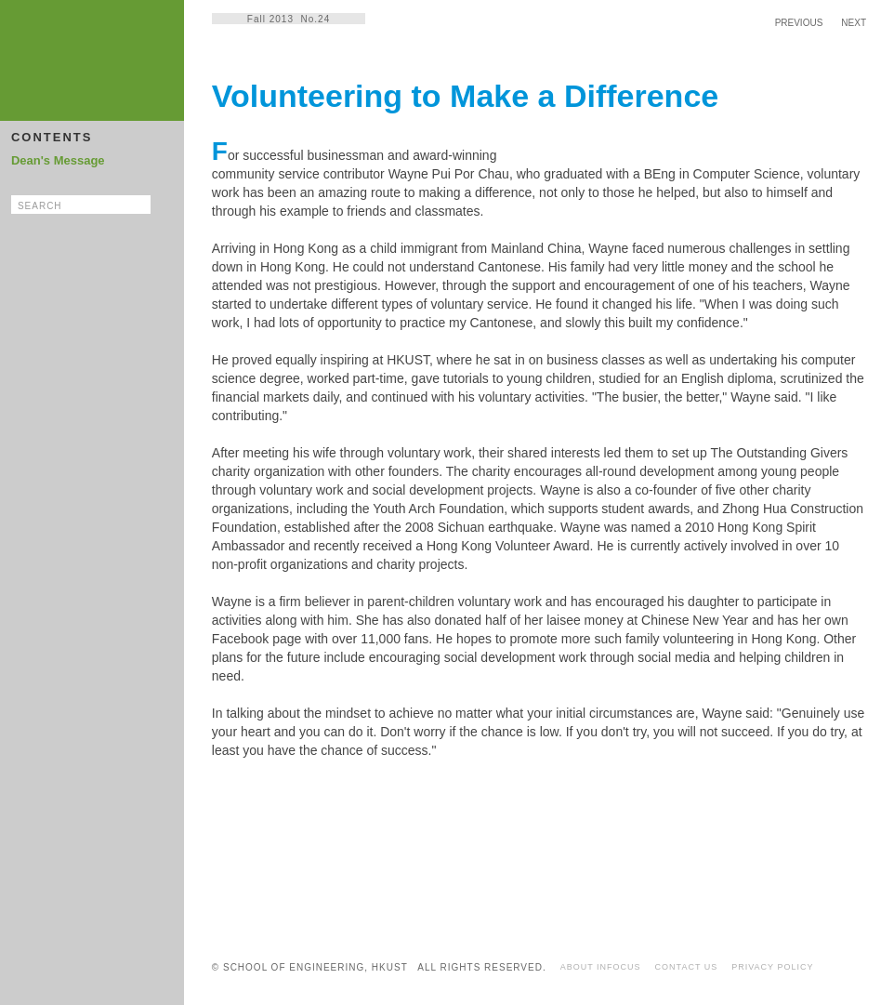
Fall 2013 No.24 (288, 19)
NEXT (853, 23)
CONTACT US (686, 967)
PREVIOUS (799, 23)
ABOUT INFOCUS (600, 967)
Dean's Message (58, 160)
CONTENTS (52, 137)
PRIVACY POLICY (772, 967)
